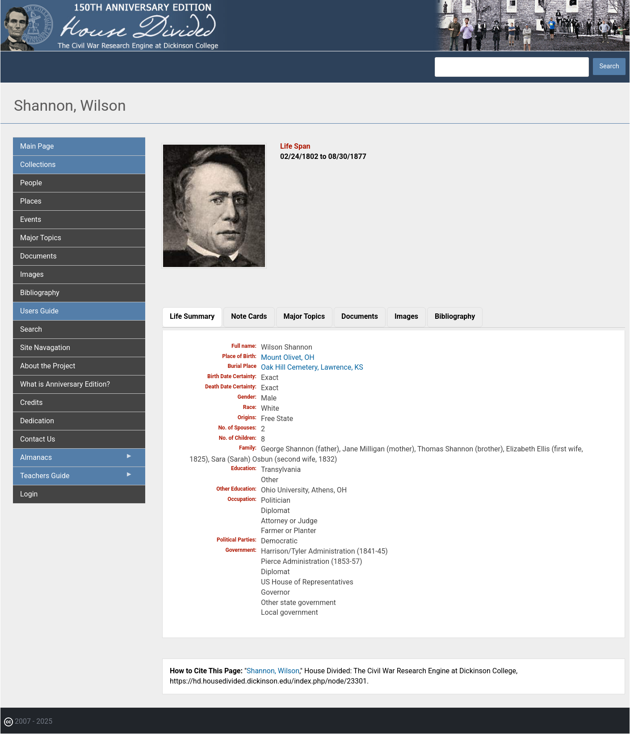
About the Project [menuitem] (47, 366)
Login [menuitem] (29, 494)
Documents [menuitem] (38, 256)
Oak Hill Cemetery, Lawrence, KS (312, 367)
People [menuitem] (31, 183)
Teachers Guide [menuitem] (76, 478)
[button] (214, 265)
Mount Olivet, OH (288, 357)
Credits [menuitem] (31, 402)
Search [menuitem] (31, 329)
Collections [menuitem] (38, 164)
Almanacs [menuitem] (76, 459)
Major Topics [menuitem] (40, 238)
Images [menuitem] (32, 274)
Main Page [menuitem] (37, 146)
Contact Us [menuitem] (37, 439)
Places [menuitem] (31, 201)
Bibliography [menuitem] (39, 292)
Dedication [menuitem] (37, 421)
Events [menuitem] (30, 219)
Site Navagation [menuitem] (45, 347)
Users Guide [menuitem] (39, 311)
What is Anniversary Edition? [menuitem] (65, 384)
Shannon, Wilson (273, 671)
